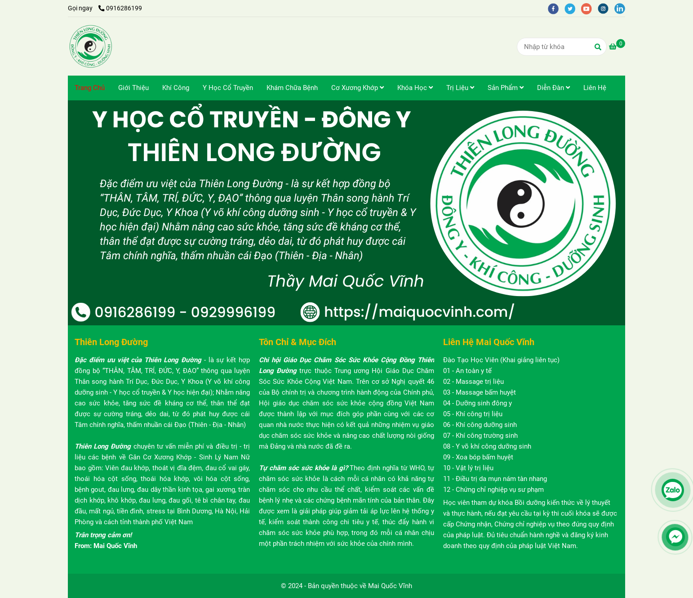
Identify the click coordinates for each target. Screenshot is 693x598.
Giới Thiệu (133, 88)
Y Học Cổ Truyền (228, 88)
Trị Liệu (460, 88)
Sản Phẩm (506, 88)
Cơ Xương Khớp (357, 88)
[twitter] (572, 8)
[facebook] (556, 8)
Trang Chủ (90, 88)
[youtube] (589, 8)
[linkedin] (622, 8)
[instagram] (606, 8)
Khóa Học (415, 88)
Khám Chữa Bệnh (292, 88)
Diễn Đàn (553, 88)
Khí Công (175, 88)
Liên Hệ (594, 88)
